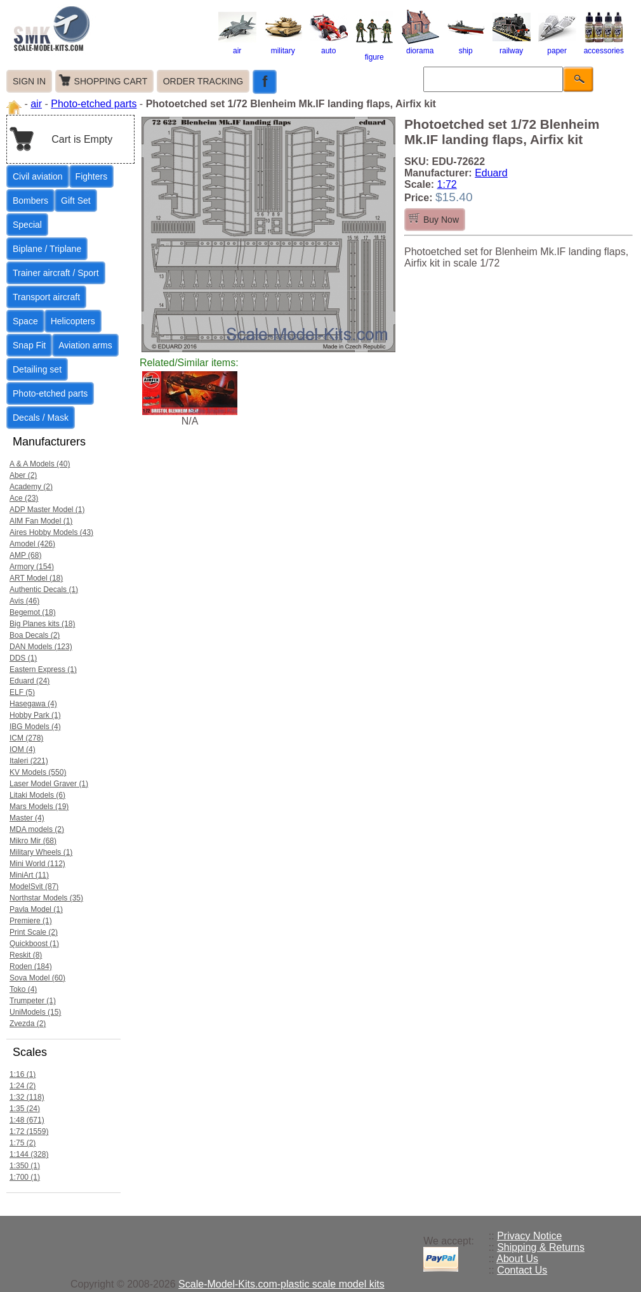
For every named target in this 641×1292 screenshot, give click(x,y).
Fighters (92, 176)
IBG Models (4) (35, 726)
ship (466, 46)
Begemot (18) (33, 612)
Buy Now (441, 219)
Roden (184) (31, 966)
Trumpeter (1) (33, 1000)
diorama (420, 46)
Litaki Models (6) (37, 795)
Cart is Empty (81, 139)
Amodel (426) (32, 543)
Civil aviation (38, 176)
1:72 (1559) (29, 1131)
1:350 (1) (25, 1165)
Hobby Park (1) (35, 715)
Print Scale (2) (34, 932)
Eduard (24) (30, 680)
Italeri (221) (29, 760)
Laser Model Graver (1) (49, 783)
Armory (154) (32, 566)
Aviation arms (85, 345)
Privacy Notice (529, 1235)
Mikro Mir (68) (33, 840)
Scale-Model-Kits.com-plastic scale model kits (281, 1284)
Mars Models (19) (39, 806)
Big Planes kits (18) (42, 623)
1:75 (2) (23, 1142)
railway (511, 46)
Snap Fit (29, 345)
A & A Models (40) (40, 463)
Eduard (491, 173)
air (237, 46)
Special (27, 225)
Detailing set (37, 369)
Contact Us (522, 1270)
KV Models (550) (38, 772)
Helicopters (73, 321)
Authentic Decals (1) (44, 589)
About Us (517, 1258)
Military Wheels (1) (41, 852)
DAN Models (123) (41, 646)
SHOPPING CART (111, 81)
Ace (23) (24, 498)
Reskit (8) (26, 955)
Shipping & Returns (541, 1247)
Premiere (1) (31, 920)
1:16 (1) (23, 1074)
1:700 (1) (25, 1177)
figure (374, 53)
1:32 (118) (27, 1097)
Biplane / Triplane (47, 249)
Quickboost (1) (34, 943)
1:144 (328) (29, 1154)
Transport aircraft (46, 297)
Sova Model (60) (37, 977)
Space (25, 321)
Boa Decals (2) (35, 635)
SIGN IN (29, 81)
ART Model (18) (36, 578)
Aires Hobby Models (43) (51, 532)
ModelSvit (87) (34, 886)
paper (557, 46)
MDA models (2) (37, 829)
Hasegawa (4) (33, 703)
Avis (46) (24, 601)
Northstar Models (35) (46, 897)
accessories (604, 46)
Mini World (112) (37, 863)
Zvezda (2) (28, 1023)
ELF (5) (22, 692)
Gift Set (76, 200)
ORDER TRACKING (203, 81)
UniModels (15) (35, 1012)
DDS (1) (23, 658)
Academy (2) (31, 486)
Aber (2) (23, 475)
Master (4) (27, 818)
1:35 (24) (25, 1108)
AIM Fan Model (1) (41, 521)
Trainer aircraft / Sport (56, 273)
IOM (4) (23, 749)
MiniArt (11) (29, 875)
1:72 (447, 184)
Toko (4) (23, 989)
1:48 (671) (27, 1120)
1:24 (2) (23, 1085)
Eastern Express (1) (43, 669)
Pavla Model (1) (36, 909)
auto (329, 46)
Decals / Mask (41, 417)
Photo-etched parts (93, 103)
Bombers (30, 200)
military (283, 46)
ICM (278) (26, 738)
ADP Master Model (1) (47, 509)
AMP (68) (25, 555)
